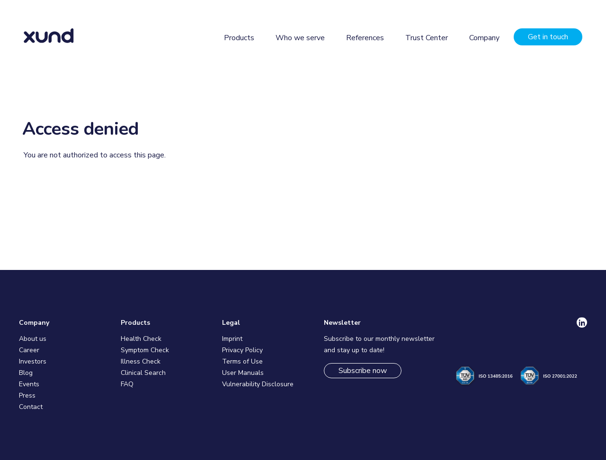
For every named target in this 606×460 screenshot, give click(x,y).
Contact (31, 406)
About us (32, 338)
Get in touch (548, 37)
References (365, 38)
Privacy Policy (242, 350)
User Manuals (243, 372)
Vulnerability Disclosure (258, 384)
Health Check (141, 338)
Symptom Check (145, 350)
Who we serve (300, 38)
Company (484, 38)
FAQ (127, 384)
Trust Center (426, 38)
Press (27, 395)
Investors (32, 361)
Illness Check (140, 361)
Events (29, 384)
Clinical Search (143, 372)
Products (239, 38)
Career (29, 350)
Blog (26, 372)
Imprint (232, 338)
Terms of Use (242, 361)
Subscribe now (363, 370)
